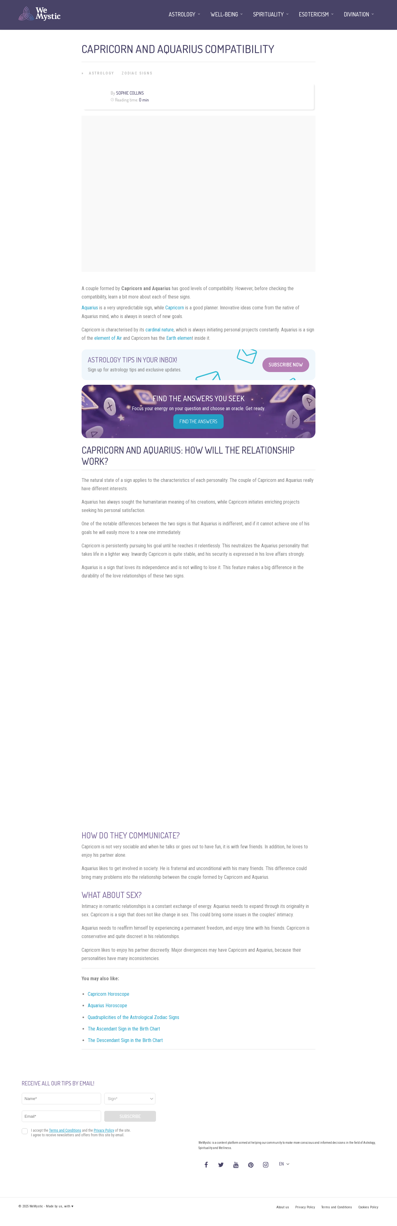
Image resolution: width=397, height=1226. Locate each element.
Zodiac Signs (137, 73)
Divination (356, 14)
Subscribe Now (286, 365)
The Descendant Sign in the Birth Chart (125, 1040)
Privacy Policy (305, 1207)
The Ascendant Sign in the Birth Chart (124, 1029)
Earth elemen (179, 338)
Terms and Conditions (336, 1207)
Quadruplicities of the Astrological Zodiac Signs (133, 1017)
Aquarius (90, 308)
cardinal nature (159, 330)
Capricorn (174, 308)
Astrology (101, 73)
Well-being (224, 14)
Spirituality (268, 14)
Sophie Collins (130, 93)
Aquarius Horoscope (107, 1005)
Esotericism (314, 14)
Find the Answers (198, 421)
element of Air (108, 338)
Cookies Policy (368, 1207)
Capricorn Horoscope (108, 994)
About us (282, 1207)
